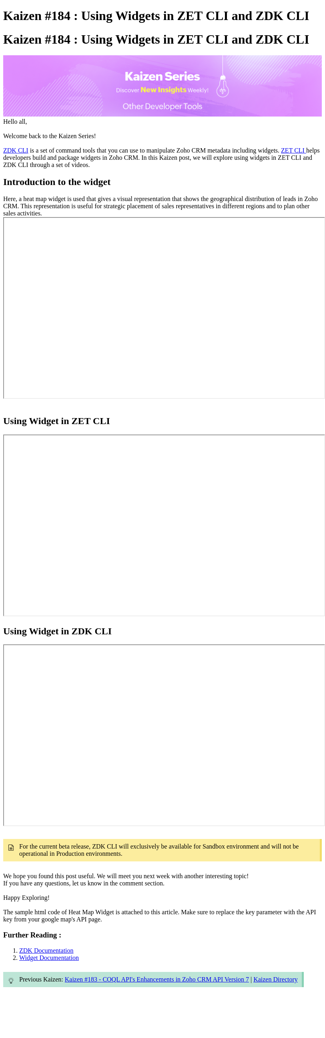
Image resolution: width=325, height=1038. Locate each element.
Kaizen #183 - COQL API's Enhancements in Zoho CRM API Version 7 (157, 979)
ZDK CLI (15, 150)
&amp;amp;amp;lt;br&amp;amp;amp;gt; (164, 308)
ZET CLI (293, 150)
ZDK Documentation (46, 950)
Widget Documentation (49, 957)
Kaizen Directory (275, 979)
